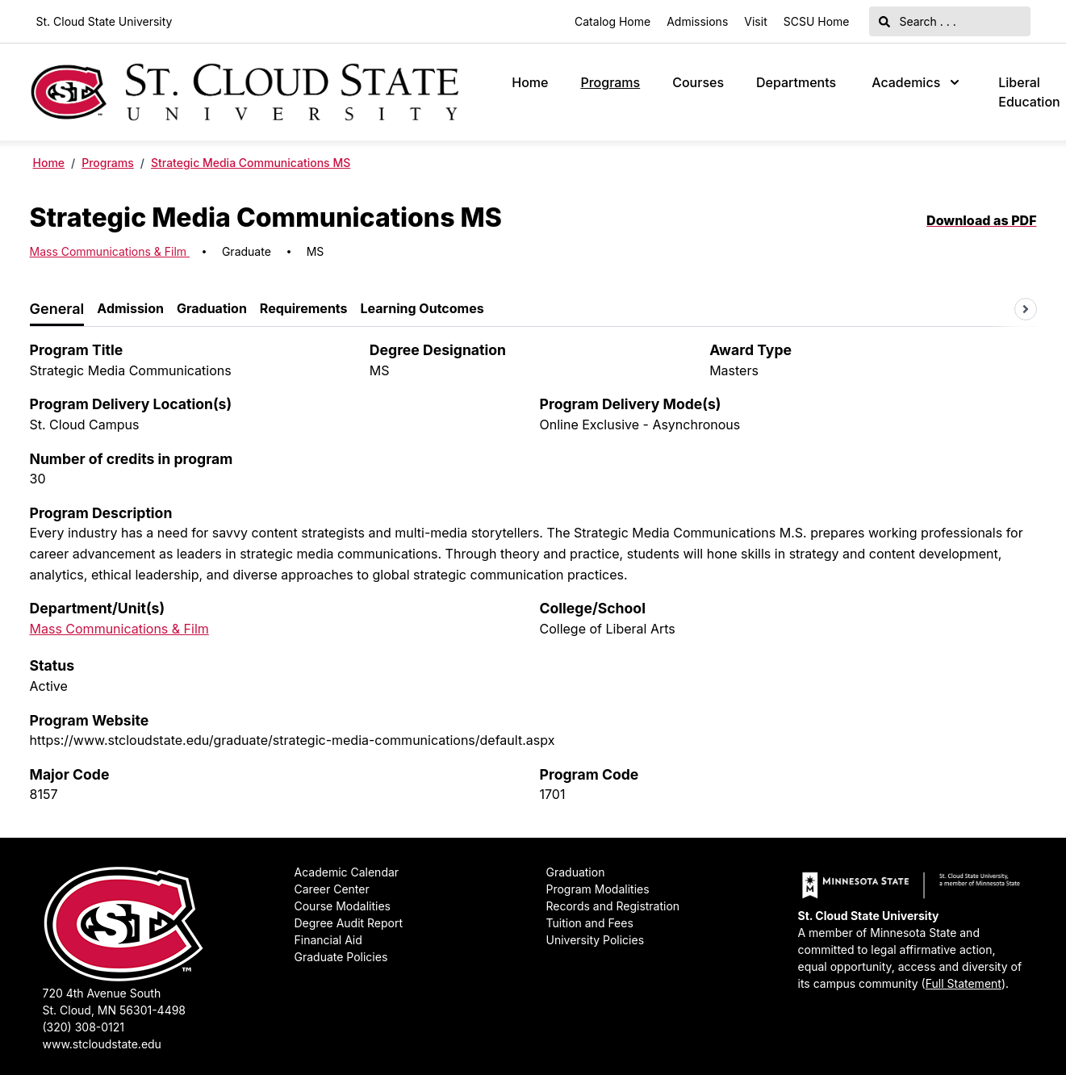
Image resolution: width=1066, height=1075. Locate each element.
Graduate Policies (341, 957)
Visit (755, 21)
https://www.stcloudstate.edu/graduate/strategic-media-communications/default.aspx (292, 740)
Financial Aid (328, 940)
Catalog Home (612, 21)
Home (530, 82)
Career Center (332, 889)
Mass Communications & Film (110, 251)
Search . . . (917, 21)
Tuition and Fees (589, 923)
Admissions (697, 21)
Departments (796, 82)
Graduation (575, 872)
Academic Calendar (347, 872)
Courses (698, 82)
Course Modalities (343, 906)
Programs (610, 82)
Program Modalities (598, 889)
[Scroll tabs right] (1025, 309)
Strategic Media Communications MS (250, 162)
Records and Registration (613, 906)
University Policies (595, 940)
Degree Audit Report (349, 923)
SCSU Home (817, 21)
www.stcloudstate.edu (102, 1044)
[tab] (57, 309)
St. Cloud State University (104, 21)
